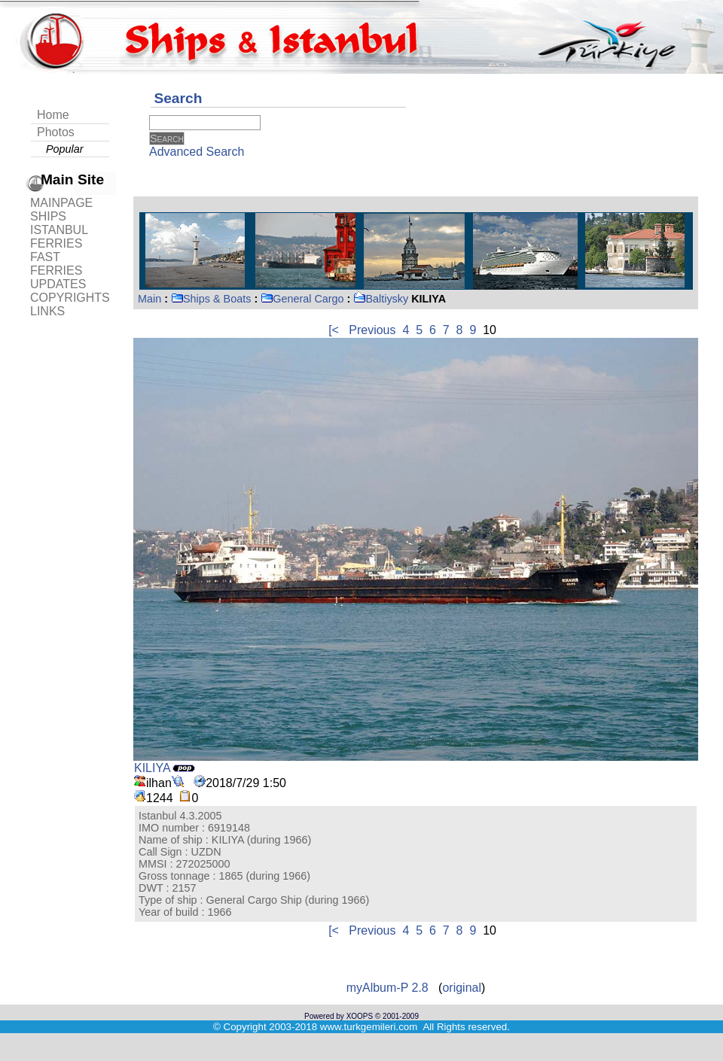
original (461, 987)
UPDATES (58, 284)
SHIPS (48, 216)
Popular (65, 149)
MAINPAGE (61, 202)
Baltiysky (380, 299)
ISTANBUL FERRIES (58, 236)
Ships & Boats (211, 299)
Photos (56, 132)
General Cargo (302, 299)
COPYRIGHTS (70, 297)
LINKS (47, 311)
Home (53, 114)
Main (149, 299)
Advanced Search (196, 151)
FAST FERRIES (56, 264)
